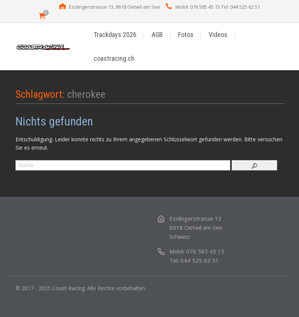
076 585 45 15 (205, 251)
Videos (218, 35)
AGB (157, 35)
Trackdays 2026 (115, 35)
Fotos (186, 35)
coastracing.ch (114, 58)
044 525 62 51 (199, 260)
